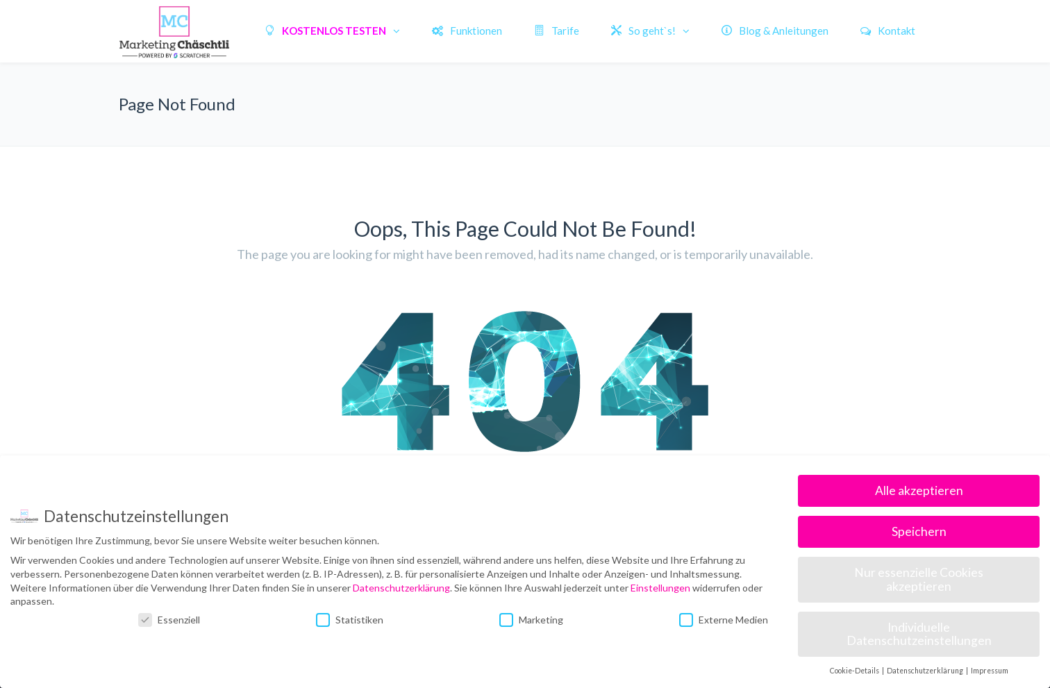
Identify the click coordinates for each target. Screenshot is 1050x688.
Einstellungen (660, 588)
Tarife (556, 30)
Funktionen (467, 30)
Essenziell (169, 619)
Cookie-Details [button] (855, 670)
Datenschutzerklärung (401, 588)
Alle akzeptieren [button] (919, 490)
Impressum (989, 670)
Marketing (531, 619)
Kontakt (887, 30)
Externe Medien (723, 619)
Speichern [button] (919, 531)
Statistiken (349, 619)
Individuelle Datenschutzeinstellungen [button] (919, 634)
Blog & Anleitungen (775, 30)
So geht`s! (643, 30)
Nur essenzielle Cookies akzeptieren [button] (918, 579)
